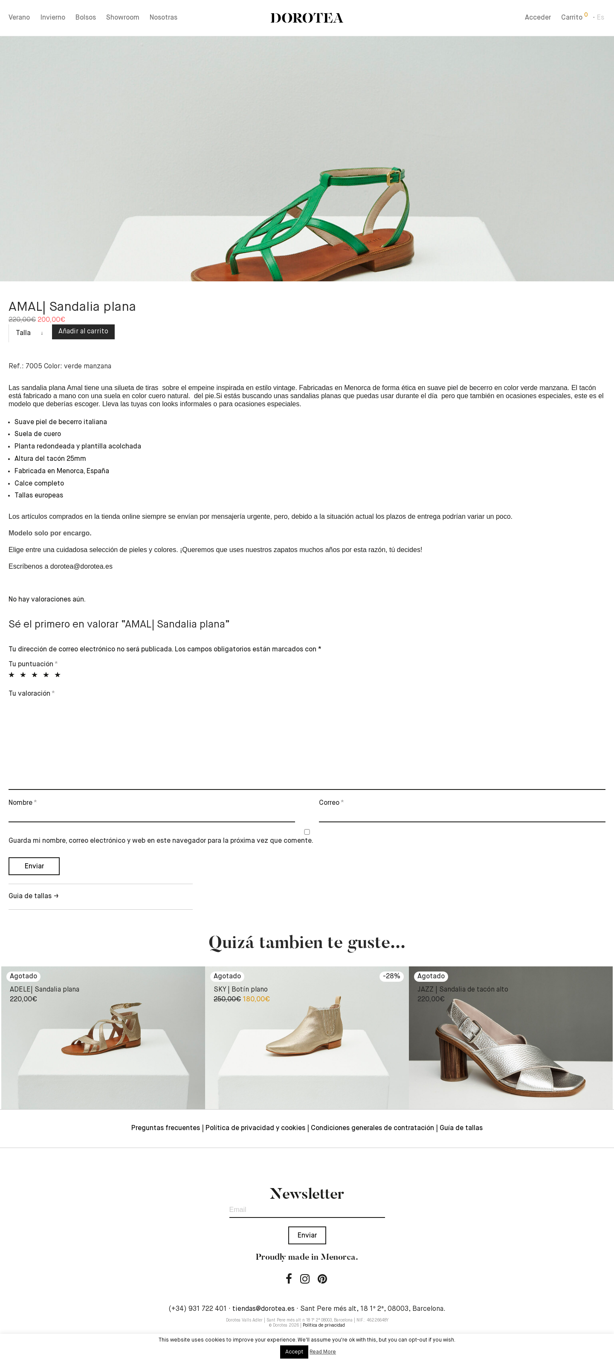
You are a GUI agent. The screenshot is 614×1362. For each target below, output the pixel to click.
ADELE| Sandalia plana (44, 989)
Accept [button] (294, 1352)
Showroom (122, 17)
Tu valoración (32, 694)
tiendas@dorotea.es (263, 1309)
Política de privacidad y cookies (255, 1128)
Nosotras (163, 17)
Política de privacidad (324, 1325)
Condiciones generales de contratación (372, 1128)
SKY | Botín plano (241, 989)
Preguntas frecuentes (165, 1128)
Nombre (23, 803)
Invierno (52, 17)
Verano (19, 17)
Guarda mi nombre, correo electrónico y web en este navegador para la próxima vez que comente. (161, 841)
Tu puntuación (33, 664)
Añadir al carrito (83, 331)
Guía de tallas (461, 1128)
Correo (331, 803)
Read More (323, 1352)
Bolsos (85, 17)
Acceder (538, 17)
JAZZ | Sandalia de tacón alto (462, 989)
